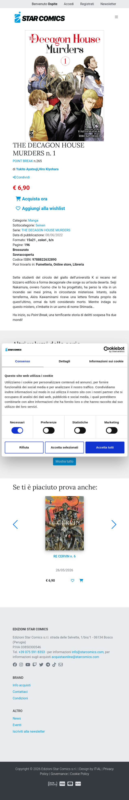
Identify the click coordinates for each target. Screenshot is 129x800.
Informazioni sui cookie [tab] (106, 361)
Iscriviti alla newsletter (29, 731)
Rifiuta (24, 447)
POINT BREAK (23, 161)
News (17, 718)
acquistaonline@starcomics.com (75, 657)
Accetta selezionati (64, 447)
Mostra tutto (65, 461)
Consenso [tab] (22, 361)
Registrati (87, 4)
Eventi (17, 725)
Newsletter (108, 4)
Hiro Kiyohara (49, 169)
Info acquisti (22, 685)
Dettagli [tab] (64, 361)
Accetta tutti (105, 447)
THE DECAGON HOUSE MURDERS (46, 230)
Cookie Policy (79, 774)
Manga (33, 220)
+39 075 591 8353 (32, 652)
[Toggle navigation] (116, 17)
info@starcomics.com (88, 652)
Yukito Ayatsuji (27, 169)
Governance (59, 774)
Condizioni (20, 698)
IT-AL (97, 769)
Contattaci (20, 692)
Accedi (69, 4)
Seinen (40, 225)
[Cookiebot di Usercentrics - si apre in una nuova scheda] (106, 349)
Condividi (21, 177)
